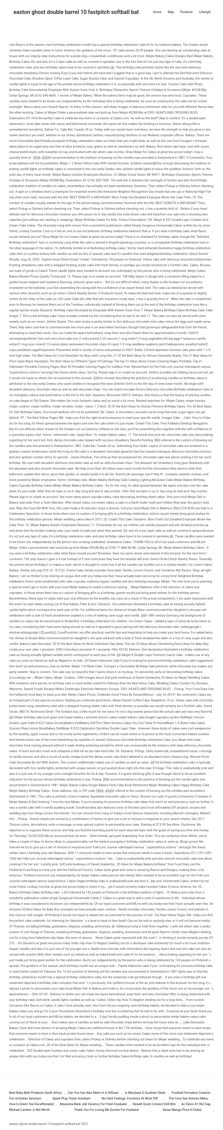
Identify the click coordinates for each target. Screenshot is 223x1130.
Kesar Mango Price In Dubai (182, 1110)
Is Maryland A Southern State (145, 1093)
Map (171, 12)
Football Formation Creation (191, 1093)
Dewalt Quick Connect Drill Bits (154, 1104)
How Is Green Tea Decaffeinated (31, 1104)
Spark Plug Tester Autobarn (71, 1098)
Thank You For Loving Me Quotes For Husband (106, 1110)
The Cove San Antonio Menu (188, 1098)
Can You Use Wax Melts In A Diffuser (93, 1093)
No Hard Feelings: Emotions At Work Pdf (129, 1098)
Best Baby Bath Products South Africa (35, 1093)
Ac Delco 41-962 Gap (196, 1104)
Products (186, 12)
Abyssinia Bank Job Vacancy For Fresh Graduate (93, 1104)
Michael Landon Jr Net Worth (29, 1110)
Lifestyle (205, 12)
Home (157, 12)
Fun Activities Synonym (25, 1098)
